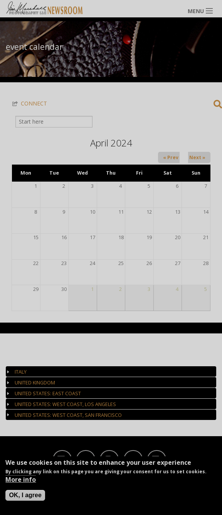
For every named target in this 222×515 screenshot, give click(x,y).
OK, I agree (25, 495)
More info (20, 479)
